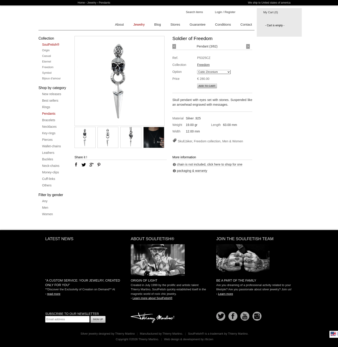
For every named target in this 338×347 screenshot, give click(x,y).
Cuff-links (48, 179)
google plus (91, 164)
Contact (246, 24)
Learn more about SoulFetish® (152, 298)
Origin (46, 50)
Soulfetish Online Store (54, 18)
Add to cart (207, 86)
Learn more (225, 294)
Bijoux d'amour (51, 78)
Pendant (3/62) (207, 46)
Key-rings (48, 133)
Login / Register (225, 12)
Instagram (256, 316)
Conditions (223, 24)
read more (53, 294)
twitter (83, 164)
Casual (46, 56)
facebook (76, 164)
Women (47, 214)
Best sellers (50, 100)
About (119, 24)
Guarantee (198, 24)
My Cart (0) (270, 12)
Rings (46, 107)
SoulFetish (169, 260)
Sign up (98, 319)
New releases (51, 94)
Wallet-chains (51, 146)
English (333, 333)
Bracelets (48, 120)
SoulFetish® (50, 44)
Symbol (47, 72)
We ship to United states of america (269, 2)
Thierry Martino (153, 318)
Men (45, 207)
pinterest (99, 164)
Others (47, 185)
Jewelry (92, 2)
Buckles (47, 159)
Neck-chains (50, 166)
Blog (157, 24)
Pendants (48, 113)
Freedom (47, 67)
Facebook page (232, 316)
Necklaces (49, 126)
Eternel (46, 61)
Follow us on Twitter (220, 316)
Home (81, 2)
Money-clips (50, 172)
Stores (175, 24)
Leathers (48, 152)
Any (44, 201)
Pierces (47, 139)
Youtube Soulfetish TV (244, 316)
